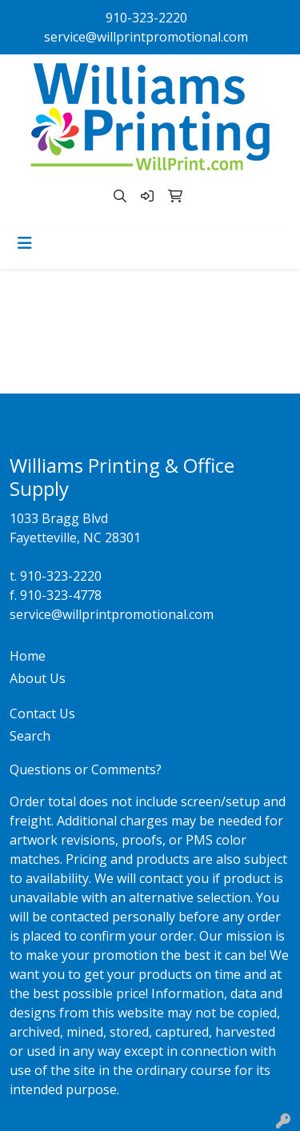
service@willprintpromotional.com (146, 37)
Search (30, 736)
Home (28, 656)
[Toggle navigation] (25, 243)
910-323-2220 (146, 17)
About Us (38, 678)
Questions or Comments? (86, 769)
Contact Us (42, 713)
